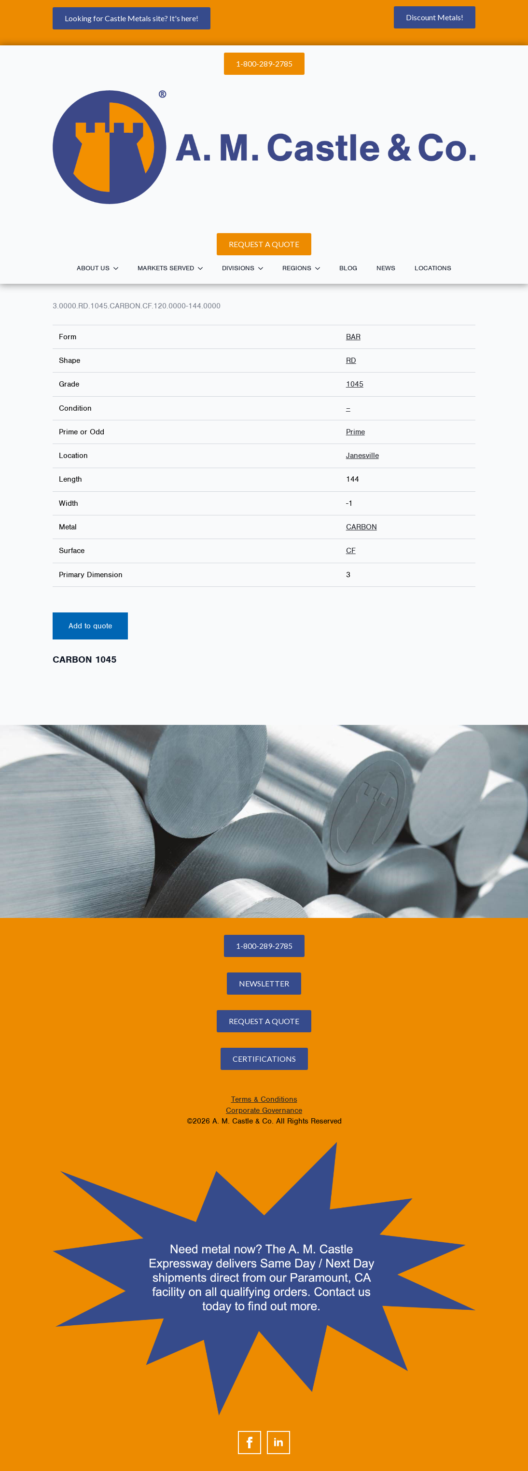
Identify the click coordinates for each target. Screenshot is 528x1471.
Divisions (238, 268)
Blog (348, 268)
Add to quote (90, 626)
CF (351, 550)
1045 (354, 384)
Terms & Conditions (264, 1099)
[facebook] (249, 1442)
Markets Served (166, 268)
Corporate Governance (264, 1110)
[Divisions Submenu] (263, 268)
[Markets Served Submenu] (203, 268)
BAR (353, 337)
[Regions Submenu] (320, 268)
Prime (355, 432)
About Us (93, 268)
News (385, 268)
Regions (296, 268)
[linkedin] (278, 1442)
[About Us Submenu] (119, 268)
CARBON (361, 527)
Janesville (362, 455)
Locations (433, 268)
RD (351, 360)
